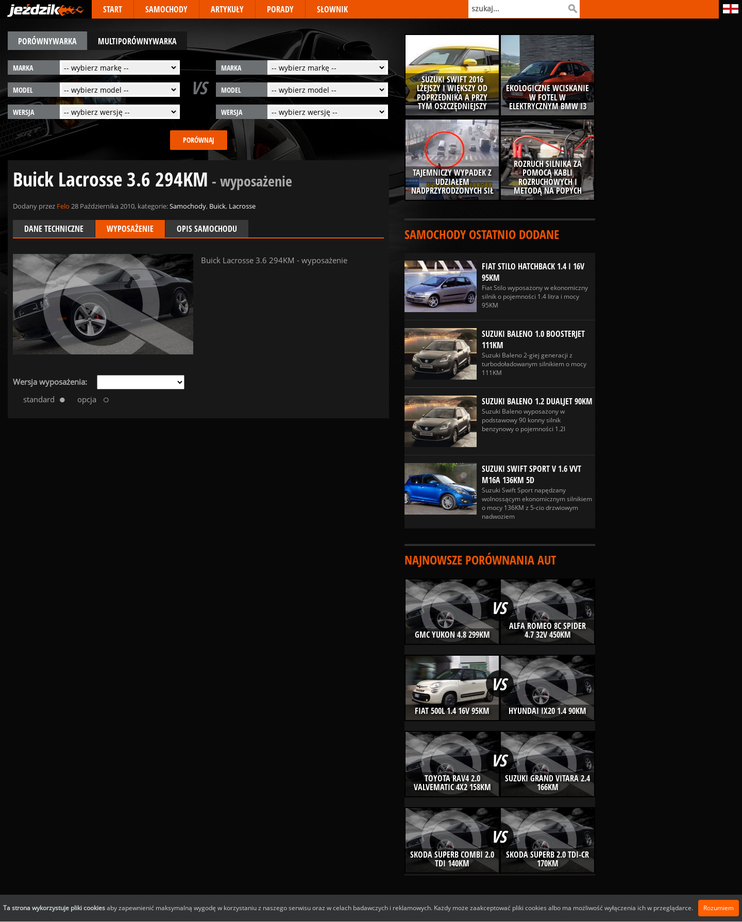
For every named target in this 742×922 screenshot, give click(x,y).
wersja (23, 112)
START (112, 9)
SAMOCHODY (166, 9)
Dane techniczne (53, 228)
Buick (217, 206)
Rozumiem (718, 907)
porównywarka (47, 41)
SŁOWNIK (332, 9)
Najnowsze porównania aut (480, 559)
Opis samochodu (207, 228)
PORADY (280, 9)
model (23, 90)
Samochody (188, 206)
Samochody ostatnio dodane (481, 234)
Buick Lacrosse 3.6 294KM (152, 178)
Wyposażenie (130, 228)
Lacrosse (242, 206)
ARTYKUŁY (227, 9)
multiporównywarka (137, 41)
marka (23, 68)
